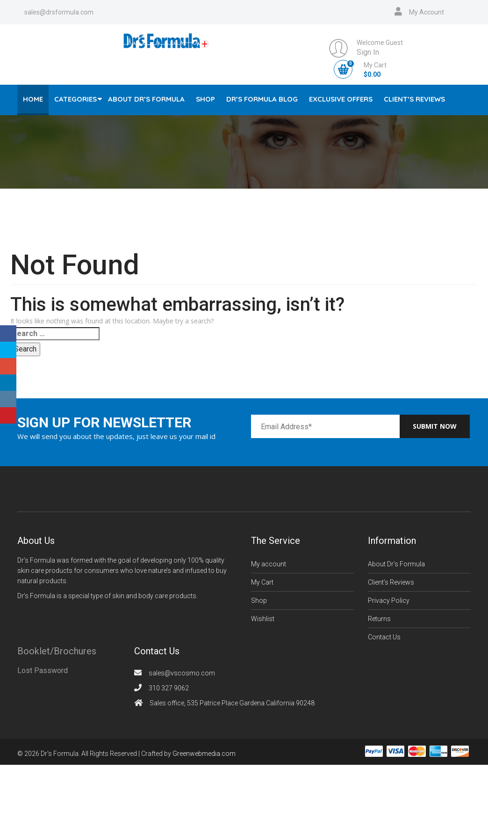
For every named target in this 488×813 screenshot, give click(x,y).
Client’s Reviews (414, 99)
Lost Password (42, 670)
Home (33, 99)
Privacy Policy (388, 600)
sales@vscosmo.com (182, 673)
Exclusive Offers (341, 99)
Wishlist (262, 619)
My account (268, 564)
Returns (379, 619)
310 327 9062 (169, 688)
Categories (75, 99)
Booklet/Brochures (56, 651)
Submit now (435, 426)
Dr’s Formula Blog (262, 99)
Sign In (368, 52)
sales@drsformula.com (58, 12)
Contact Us (384, 637)
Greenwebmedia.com (204, 753)
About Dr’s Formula (146, 99)
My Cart (262, 582)
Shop (205, 99)
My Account (426, 12)
